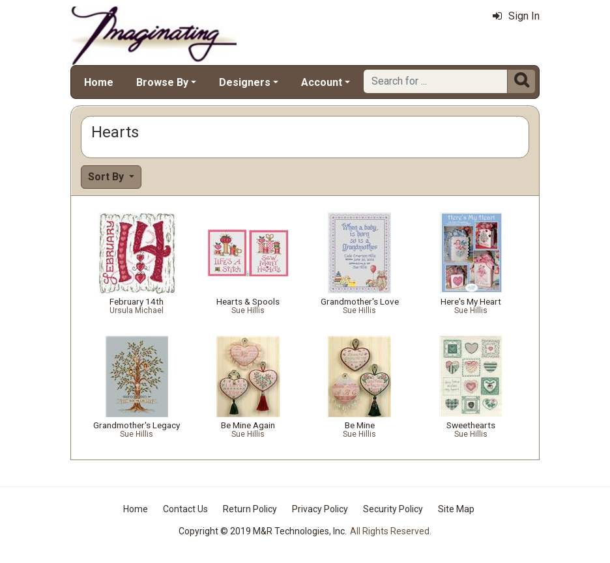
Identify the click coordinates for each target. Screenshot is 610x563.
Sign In (516, 16)
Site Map (456, 509)
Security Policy (393, 509)
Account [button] (321, 82)
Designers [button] (244, 82)
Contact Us (185, 509)
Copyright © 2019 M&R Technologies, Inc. (263, 531)
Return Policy (250, 509)
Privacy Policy (320, 509)
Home (98, 82)
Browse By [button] (162, 82)
